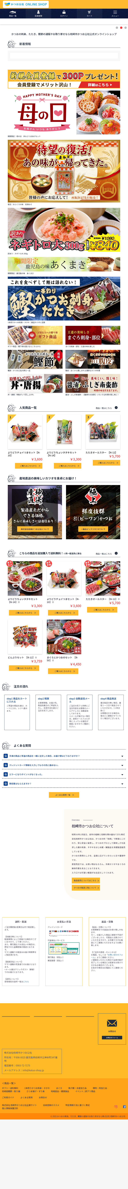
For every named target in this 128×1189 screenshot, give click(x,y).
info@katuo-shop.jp (33, 1139)
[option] (64, 56)
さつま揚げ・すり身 (36, 1161)
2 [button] (121, 97)
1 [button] (117, 97)
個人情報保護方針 (10, 1177)
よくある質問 (26, 1167)
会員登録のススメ (51, 1174)
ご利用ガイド (8, 1167)
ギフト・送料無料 (10, 1157)
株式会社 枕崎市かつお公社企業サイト (19, 1174)
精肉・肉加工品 (100, 1157)
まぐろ (59, 1157)
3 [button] (125, 97)
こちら (26, 1051)
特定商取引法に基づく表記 (77, 1174)
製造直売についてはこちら (85, 950)
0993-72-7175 (23, 1135)
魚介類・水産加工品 (77, 1157)
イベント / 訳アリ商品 (85, 1161)
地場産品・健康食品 (60, 1161)
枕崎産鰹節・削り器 (11, 1161)
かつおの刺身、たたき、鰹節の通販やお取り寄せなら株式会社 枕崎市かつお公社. (91, 1185)
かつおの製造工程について (85, 957)
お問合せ (43, 1167)
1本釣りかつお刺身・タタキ (37, 1157)
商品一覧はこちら (104, 477)
